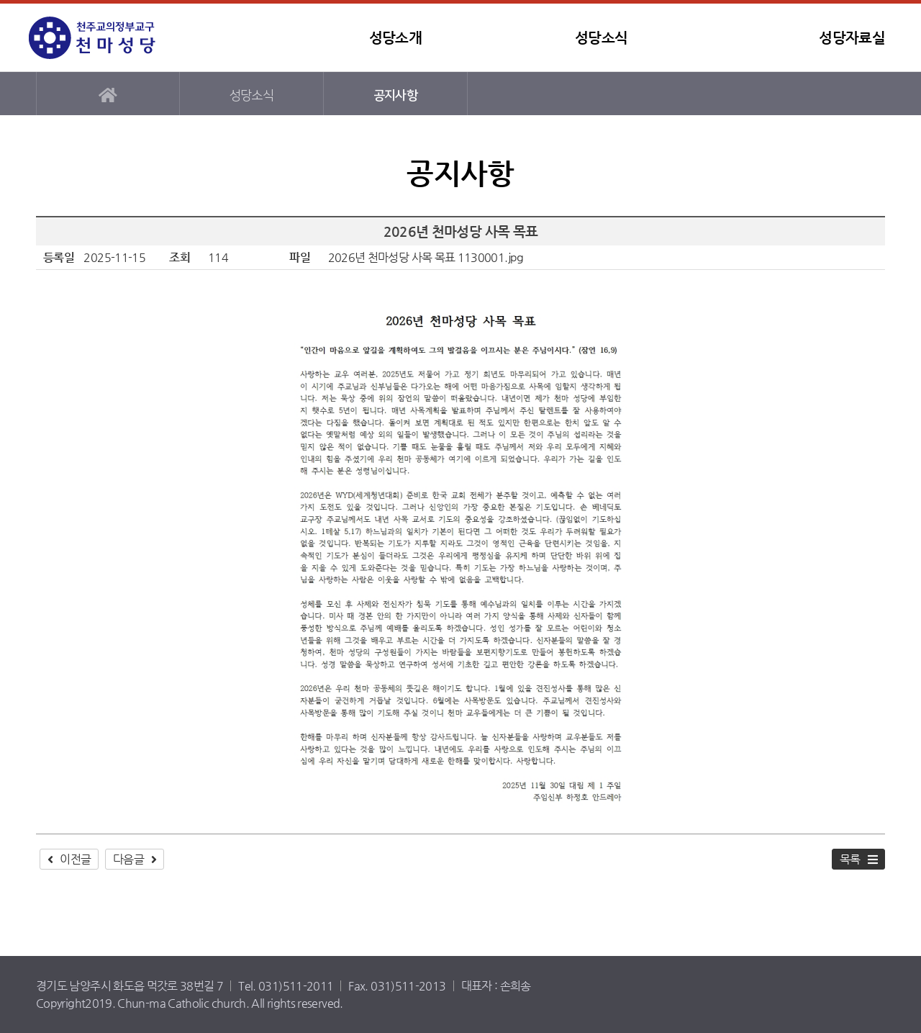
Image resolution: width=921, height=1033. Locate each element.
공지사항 (395, 95)
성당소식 (601, 38)
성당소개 (395, 38)
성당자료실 (852, 38)
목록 (850, 859)
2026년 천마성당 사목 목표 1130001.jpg (426, 257)
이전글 (75, 859)
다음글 (128, 859)
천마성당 (119, 38)
